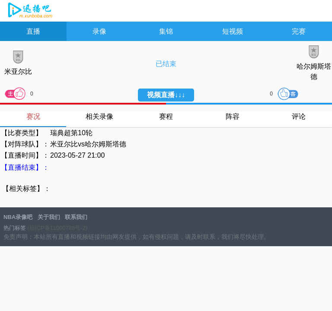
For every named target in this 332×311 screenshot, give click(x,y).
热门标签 (14, 228)
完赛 (299, 31)
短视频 (232, 31)
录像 (99, 31)
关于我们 (49, 217)
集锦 (166, 31)
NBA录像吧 (29, 11)
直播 (33, 31)
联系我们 (76, 217)
